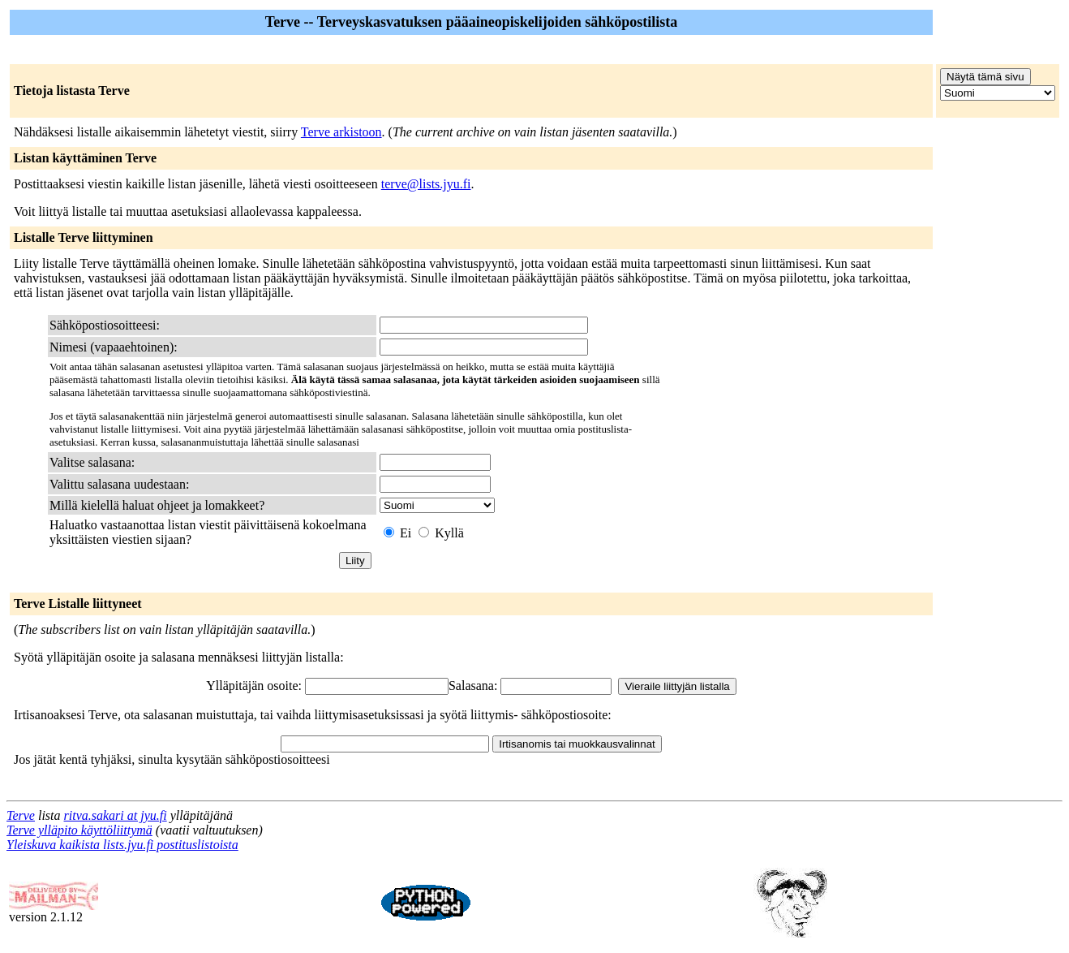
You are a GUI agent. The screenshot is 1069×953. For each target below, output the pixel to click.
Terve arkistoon (341, 132)
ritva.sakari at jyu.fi (115, 815)
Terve (20, 815)
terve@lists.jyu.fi (426, 184)
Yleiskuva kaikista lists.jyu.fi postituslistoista (122, 845)
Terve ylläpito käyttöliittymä (79, 830)
